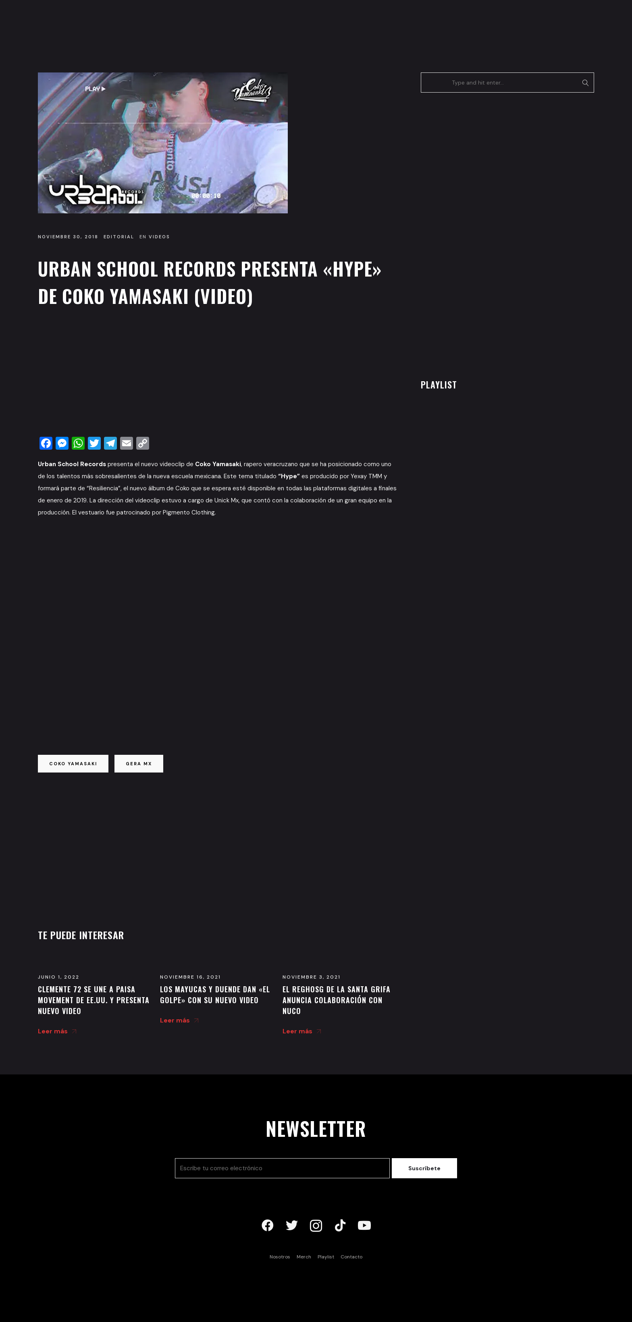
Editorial (119, 237)
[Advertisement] (217, 374)
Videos (159, 237)
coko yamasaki (73, 763)
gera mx (139, 763)
